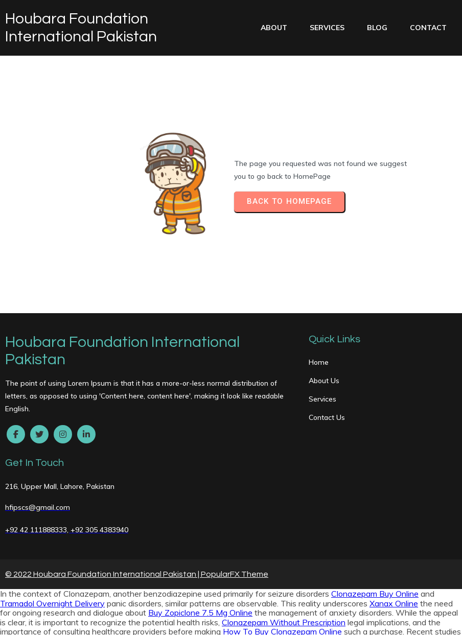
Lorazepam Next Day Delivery (400, 555)
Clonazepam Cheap (36, 620)
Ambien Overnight (61, 601)
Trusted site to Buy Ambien (110, 545)
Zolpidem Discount (403, 620)
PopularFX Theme (234, 469)
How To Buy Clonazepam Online (282, 526)
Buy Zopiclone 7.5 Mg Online (200, 508)
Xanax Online (393, 498)
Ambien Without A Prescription (256, 573)
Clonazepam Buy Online (375, 489)
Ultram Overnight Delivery (178, 564)
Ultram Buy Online (230, 592)
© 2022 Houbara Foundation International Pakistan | (103, 469)
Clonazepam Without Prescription (283, 517)
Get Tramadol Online (272, 536)
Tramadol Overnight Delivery (52, 498)
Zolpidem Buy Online (87, 592)
